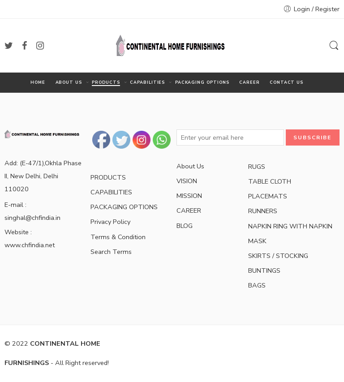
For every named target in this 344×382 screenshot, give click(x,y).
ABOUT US (69, 83)
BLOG (184, 225)
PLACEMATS (267, 196)
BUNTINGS (264, 270)
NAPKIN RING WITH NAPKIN (290, 226)
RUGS (256, 166)
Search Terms (111, 251)
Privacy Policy (110, 221)
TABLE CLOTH (269, 181)
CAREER (249, 82)
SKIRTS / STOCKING (278, 255)
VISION (186, 180)
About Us (190, 166)
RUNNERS (262, 210)
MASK (257, 240)
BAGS (257, 285)
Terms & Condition (118, 236)
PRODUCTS (106, 83)
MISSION (189, 195)
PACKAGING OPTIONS (202, 82)
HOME (37, 82)
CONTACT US (286, 82)
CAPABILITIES (147, 83)
